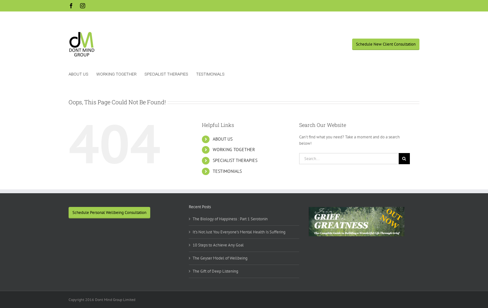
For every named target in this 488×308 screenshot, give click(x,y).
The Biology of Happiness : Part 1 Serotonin (230, 219)
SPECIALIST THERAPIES (235, 160)
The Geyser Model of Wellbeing (220, 258)
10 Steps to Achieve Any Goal (218, 245)
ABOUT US (223, 139)
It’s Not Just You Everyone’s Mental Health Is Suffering (239, 232)
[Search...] (349, 158)
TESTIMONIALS (227, 171)
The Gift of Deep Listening (215, 271)
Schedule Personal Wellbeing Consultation (109, 212)
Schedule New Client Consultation (386, 44)
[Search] (404, 158)
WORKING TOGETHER (234, 149)
